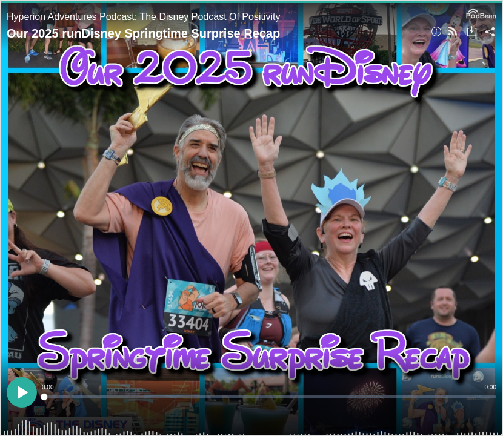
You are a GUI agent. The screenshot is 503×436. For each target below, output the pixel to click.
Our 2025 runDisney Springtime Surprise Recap (143, 33)
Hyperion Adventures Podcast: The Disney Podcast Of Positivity (143, 17)
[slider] (269, 396)
